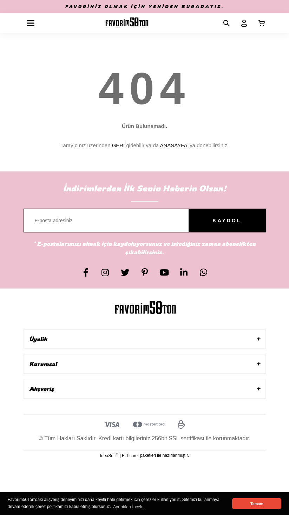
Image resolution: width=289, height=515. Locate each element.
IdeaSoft (109, 455)
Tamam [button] (256, 504)
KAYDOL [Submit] (227, 220)
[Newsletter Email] (145, 220)
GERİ (118, 145)
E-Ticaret (130, 455)
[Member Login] (241, 23)
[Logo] (126, 23)
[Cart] (259, 23)
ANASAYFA (173, 145)
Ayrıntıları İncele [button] (128, 506)
